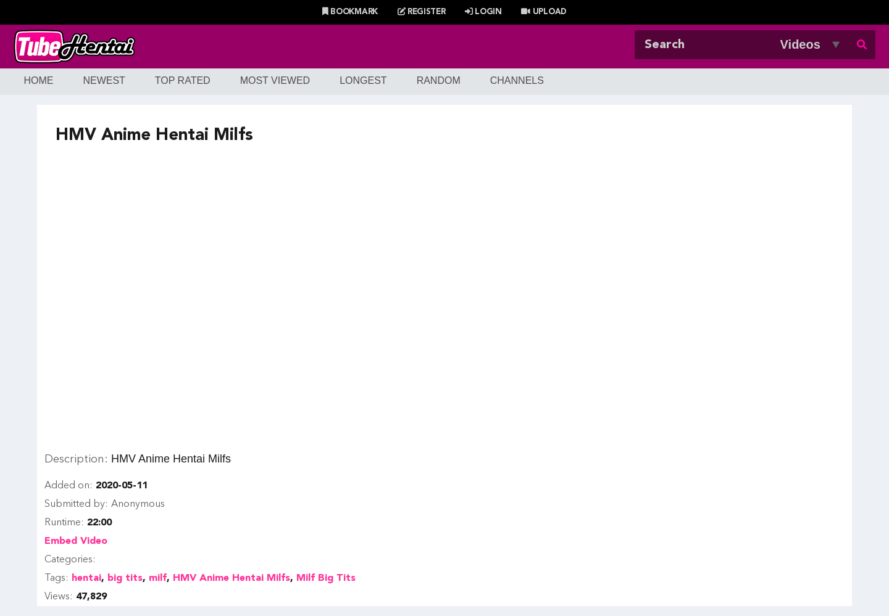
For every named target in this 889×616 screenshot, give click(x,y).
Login (483, 12)
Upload (543, 12)
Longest (363, 80)
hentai (86, 578)
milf (158, 578)
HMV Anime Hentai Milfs (231, 578)
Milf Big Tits (326, 578)
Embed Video (75, 541)
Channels (517, 80)
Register (422, 12)
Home (38, 80)
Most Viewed (275, 80)
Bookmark (350, 12)
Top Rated (183, 80)
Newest (104, 80)
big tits (125, 578)
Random (439, 80)
